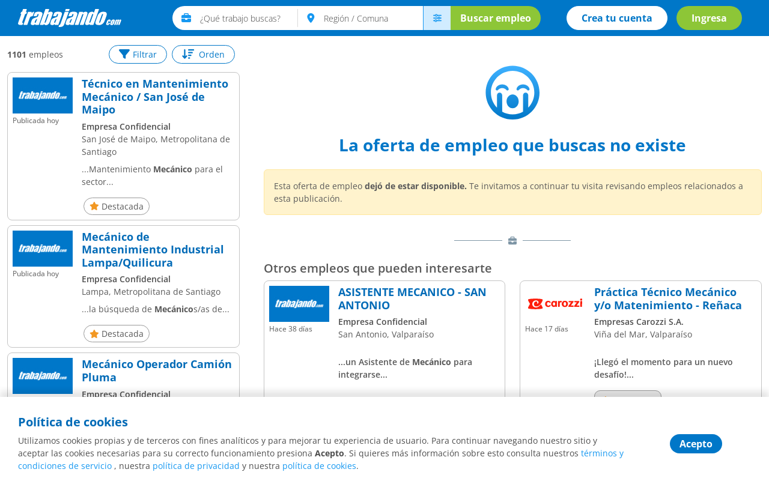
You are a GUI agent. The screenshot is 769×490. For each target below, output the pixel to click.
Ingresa (709, 18)
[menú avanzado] (437, 18)
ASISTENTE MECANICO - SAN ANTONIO (412, 299)
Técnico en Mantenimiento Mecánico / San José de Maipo (155, 96)
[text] (249, 18)
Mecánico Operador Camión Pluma (157, 371)
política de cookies (319, 465)
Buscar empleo (495, 18)
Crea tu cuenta (617, 18)
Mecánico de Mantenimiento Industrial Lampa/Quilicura (153, 250)
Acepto (696, 443)
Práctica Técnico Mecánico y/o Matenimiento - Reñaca (668, 299)
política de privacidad (196, 465)
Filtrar (138, 54)
